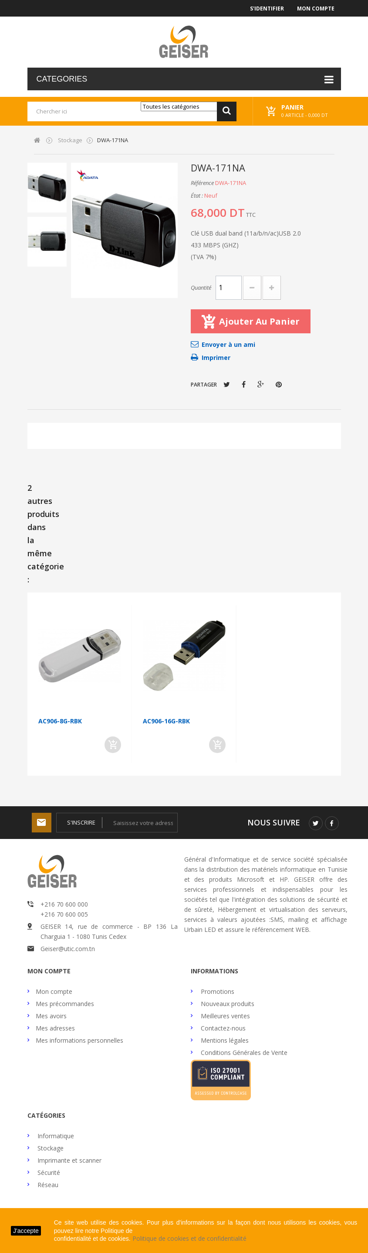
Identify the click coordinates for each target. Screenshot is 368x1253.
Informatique (55, 1136)
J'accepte (26, 1230)
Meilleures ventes (224, 1016)
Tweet (226, 384)
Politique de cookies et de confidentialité (189, 1238)
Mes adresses (55, 1028)
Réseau (47, 1185)
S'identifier (267, 8)
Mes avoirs (51, 1016)
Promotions (216, 991)
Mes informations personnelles (79, 1040)
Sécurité (48, 1172)
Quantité (201, 287)
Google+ (260, 384)
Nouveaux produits (226, 1004)
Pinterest (279, 384)
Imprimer (216, 357)
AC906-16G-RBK (166, 721)
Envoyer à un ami (228, 344)
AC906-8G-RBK (60, 721)
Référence (202, 183)
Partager (244, 384)
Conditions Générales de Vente (243, 1052)
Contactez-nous (222, 1028)
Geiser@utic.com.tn (68, 949)
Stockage (50, 1148)
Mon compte (315, 8)
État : (197, 195)
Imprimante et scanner (68, 1160)
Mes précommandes (65, 1004)
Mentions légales (224, 1040)
